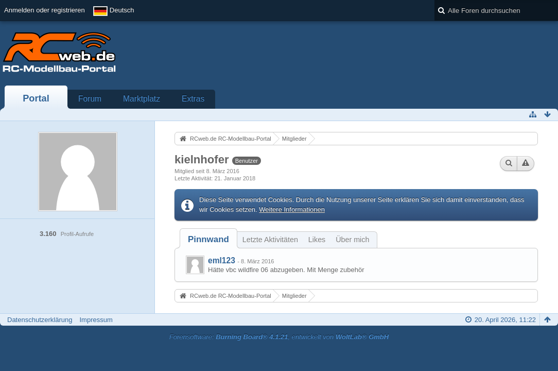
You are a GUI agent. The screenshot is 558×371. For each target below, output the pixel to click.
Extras (193, 98)
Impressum (95, 320)
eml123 (221, 260)
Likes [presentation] (316, 239)
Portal (36, 98)
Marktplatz (141, 98)
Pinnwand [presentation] (208, 239)
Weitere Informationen (292, 209)
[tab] (208, 239)
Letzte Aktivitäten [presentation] (270, 239)
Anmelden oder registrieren (44, 10)
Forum (89, 98)
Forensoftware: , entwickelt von (279, 337)
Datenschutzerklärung (39, 320)
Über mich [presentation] (352, 239)
